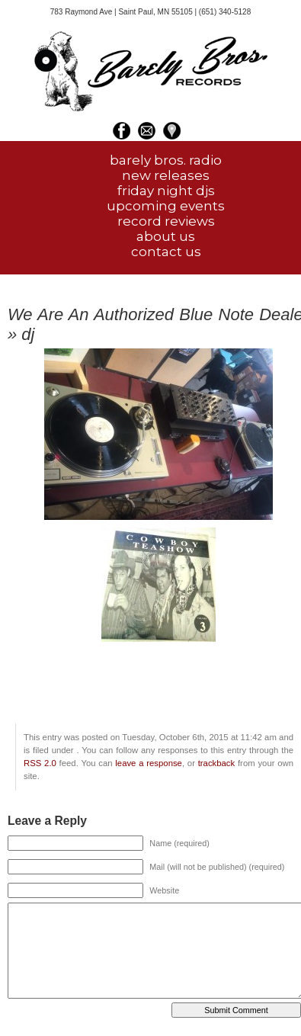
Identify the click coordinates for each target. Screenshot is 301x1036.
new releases (166, 175)
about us (165, 236)
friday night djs (166, 190)
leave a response (148, 763)
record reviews (166, 221)
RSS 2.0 (40, 763)
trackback (216, 763)
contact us (166, 251)
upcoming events (166, 205)
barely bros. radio (166, 160)
